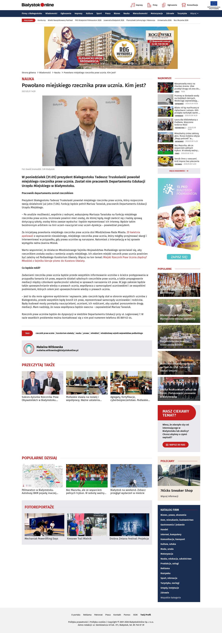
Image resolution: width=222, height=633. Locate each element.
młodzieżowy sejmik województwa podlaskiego (122, 333)
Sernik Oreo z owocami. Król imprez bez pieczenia (186, 159)
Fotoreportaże (39, 507)
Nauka (126, 13)
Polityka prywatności (78, 622)
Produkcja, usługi (170, 563)
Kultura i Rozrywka (181, 128)
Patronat (98, 615)
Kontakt (117, 615)
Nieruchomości (140, 13)
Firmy (152, 5)
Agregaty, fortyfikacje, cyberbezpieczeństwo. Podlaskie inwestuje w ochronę (129, 399)
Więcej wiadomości (177, 171)
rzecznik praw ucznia (45, 333)
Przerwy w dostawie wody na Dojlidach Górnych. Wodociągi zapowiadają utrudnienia (186, 98)
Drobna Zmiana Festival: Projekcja (129, 538)
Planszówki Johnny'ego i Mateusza (140, 20)
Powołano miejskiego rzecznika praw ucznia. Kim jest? (90, 72)
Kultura (89, 13)
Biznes (117, 13)
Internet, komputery (171, 534)
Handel (164, 529)
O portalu (75, 615)
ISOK (135, 615)
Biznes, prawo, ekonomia (173, 515)
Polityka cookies (98, 622)
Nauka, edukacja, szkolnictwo (176, 558)
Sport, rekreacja (169, 578)
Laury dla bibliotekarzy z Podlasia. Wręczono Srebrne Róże (186, 122)
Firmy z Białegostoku (32, 13)
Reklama (165, 568)
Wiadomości (51, 13)
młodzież (95, 333)
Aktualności (179, 104)
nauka (78, 333)
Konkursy (42, 20)
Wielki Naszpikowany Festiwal (60, 20)
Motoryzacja (157, 13)
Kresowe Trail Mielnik (79, 538)
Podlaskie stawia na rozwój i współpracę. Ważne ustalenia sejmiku (83, 399)
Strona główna (29, 72)
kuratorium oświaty (65, 333)
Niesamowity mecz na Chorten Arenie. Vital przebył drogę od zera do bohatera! (186, 86)
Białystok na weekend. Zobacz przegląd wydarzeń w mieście (128, 492)
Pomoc (127, 615)
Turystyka (182, 13)
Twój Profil (145, 615)
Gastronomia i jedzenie (173, 524)
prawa (86, 333)
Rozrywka (165, 573)
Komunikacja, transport (173, 539)
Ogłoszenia (169, 5)
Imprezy (137, 5)
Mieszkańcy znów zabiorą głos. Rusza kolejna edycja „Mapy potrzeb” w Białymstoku (187, 136)
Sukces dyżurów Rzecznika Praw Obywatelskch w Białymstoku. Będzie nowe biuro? (40, 399)
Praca (107, 13)
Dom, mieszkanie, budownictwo (177, 520)
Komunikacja (190, 5)
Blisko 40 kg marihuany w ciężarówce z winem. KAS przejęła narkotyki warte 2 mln (186, 110)
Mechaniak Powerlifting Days (41, 538)
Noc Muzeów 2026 (181, 20)
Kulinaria (178, 164)
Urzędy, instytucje (170, 588)
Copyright (112, 622)
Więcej (194, 13)
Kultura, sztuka (168, 544)
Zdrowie (170, 13)
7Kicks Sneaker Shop (177, 490)
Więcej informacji (169, 496)
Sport (99, 13)
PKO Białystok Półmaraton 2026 (88, 20)
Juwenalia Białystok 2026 (114, 20)
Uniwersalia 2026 (164, 20)
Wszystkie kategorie (171, 597)
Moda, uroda (167, 549)
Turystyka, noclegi (170, 583)
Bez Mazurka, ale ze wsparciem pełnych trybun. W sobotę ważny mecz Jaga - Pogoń (85, 492)
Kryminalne (179, 116)
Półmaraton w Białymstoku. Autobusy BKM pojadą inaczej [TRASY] (39, 492)
